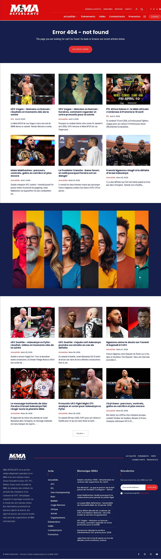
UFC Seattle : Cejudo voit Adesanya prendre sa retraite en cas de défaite (80, 345)
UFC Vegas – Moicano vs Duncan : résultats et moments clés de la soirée (31, 112)
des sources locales (26, 514)
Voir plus (80, 433)
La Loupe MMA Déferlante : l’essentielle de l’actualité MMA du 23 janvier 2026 (95, 504)
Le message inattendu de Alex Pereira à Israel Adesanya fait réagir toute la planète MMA (29, 406)
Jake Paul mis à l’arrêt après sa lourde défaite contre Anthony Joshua (95, 539)
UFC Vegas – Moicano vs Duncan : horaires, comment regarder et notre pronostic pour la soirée (79, 112)
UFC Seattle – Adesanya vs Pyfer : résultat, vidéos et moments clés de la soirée (32, 345)
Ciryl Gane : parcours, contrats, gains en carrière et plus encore (125, 405)
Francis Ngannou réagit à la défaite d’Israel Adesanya (127, 172)
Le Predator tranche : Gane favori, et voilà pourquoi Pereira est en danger (79, 173)
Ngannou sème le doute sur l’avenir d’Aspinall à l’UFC (127, 344)
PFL (107, 117)
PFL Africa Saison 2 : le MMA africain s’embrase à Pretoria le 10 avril (127, 111)
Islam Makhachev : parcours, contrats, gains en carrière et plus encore (31, 173)
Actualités (63, 119)
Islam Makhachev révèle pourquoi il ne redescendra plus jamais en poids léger (95, 496)
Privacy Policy (144, 493)
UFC (12, 119)
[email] (133, 487)
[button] (142, 9)
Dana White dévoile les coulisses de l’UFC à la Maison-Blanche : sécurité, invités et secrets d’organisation (94, 513)
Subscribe (151, 487)
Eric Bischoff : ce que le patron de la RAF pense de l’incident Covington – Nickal (95, 488)
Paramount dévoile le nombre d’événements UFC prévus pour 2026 (94, 531)
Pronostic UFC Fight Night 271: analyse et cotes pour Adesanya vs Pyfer (80, 406)
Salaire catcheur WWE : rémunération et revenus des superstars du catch (95, 481)
